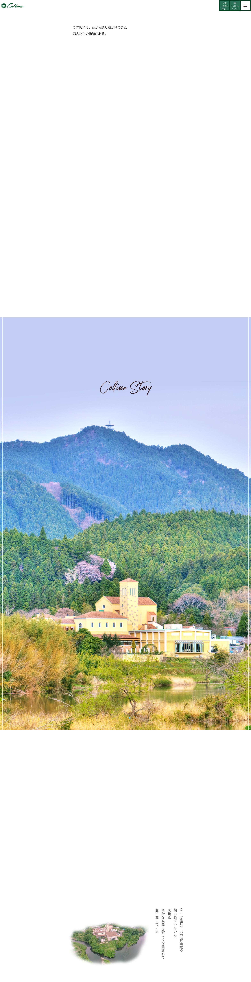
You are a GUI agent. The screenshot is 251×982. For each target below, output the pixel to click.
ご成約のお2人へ (235, 7)
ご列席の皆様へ (224, 7)
